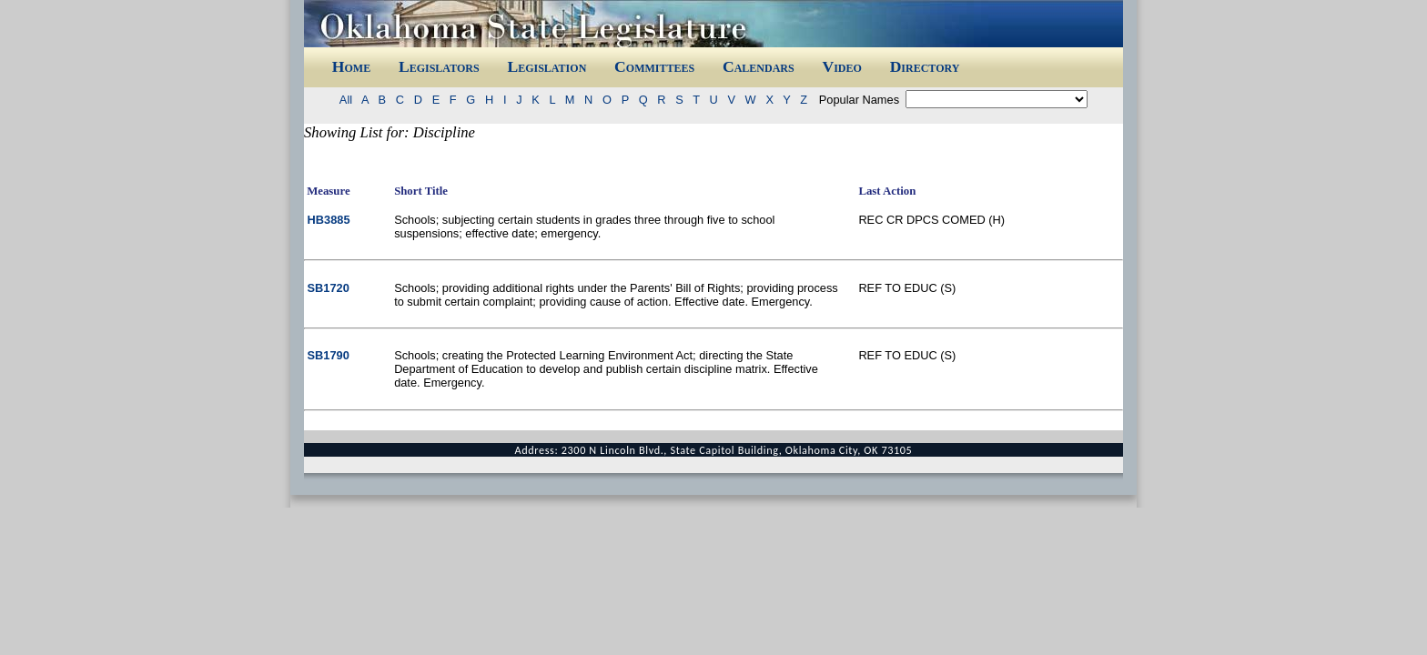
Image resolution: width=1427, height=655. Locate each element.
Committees (654, 66)
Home (351, 66)
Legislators (439, 66)
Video (841, 66)
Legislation (546, 66)
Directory (925, 66)
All (349, 99)
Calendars (758, 66)
